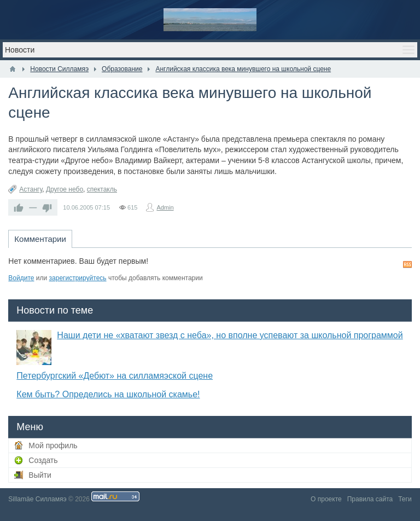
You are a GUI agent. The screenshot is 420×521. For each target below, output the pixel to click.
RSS (407, 264)
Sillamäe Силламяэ (37, 499)
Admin (164, 207)
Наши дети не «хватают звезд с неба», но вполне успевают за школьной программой (229, 335)
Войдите (21, 278)
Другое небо (64, 189)
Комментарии (40, 239)
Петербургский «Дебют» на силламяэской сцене (114, 375)
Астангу (30, 189)
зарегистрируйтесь (78, 278)
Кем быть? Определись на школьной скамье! (108, 394)
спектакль (102, 189)
